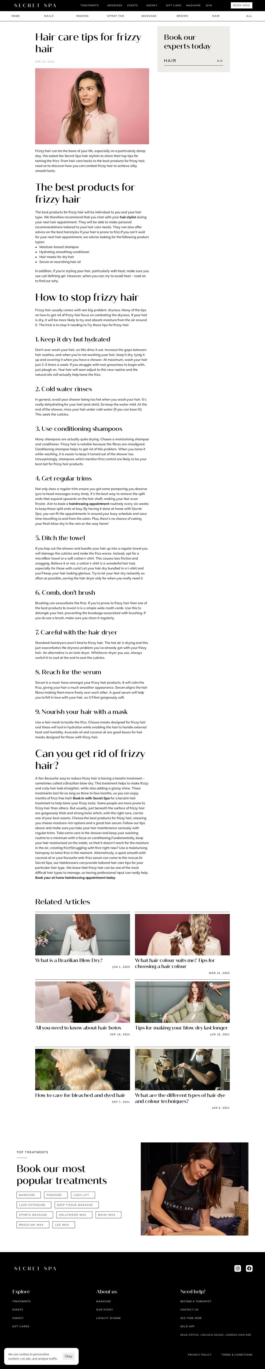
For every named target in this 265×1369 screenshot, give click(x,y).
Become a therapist (196, 1301)
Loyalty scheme (108, 1318)
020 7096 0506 (191, 1318)
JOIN (209, 5)
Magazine (103, 1301)
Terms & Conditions (237, 1354)
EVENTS (132, 5)
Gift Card (173, 5)
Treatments (21, 1301)
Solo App (187, 1326)
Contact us (189, 1309)
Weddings (114, 5)
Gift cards (21, 1326)
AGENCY (152, 5)
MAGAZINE (193, 5)
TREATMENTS (90, 5)
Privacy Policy (200, 1354)
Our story (104, 1309)
